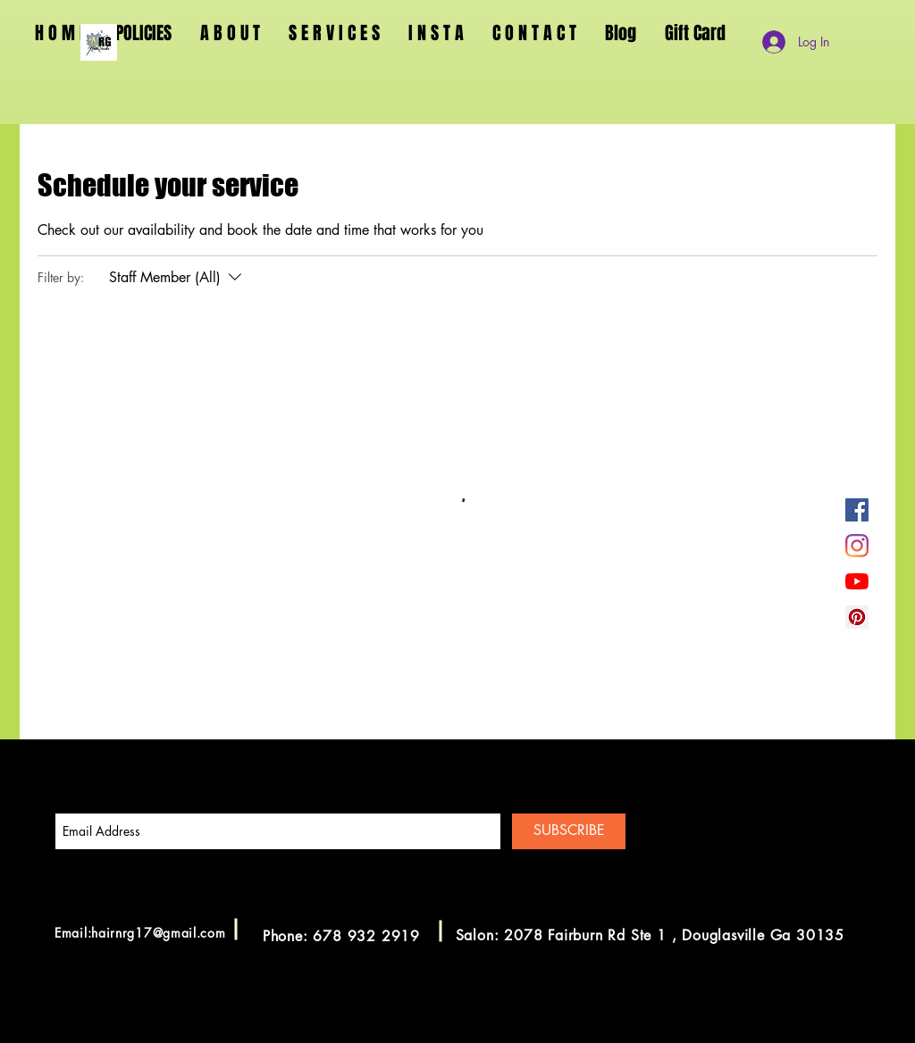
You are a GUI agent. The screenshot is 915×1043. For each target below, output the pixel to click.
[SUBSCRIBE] (568, 831)
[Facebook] (857, 510)
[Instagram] (857, 545)
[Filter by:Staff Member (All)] (177, 277)
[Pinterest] (857, 617)
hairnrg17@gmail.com (158, 932)
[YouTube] (857, 581)
